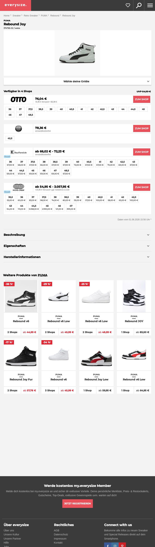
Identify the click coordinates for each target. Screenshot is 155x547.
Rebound (54, 15)
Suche (138, 5)
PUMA (44, 15)
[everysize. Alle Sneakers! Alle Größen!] (15, 5)
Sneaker (17, 15)
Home (6, 15)
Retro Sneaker (31, 15)
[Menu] (149, 5)
